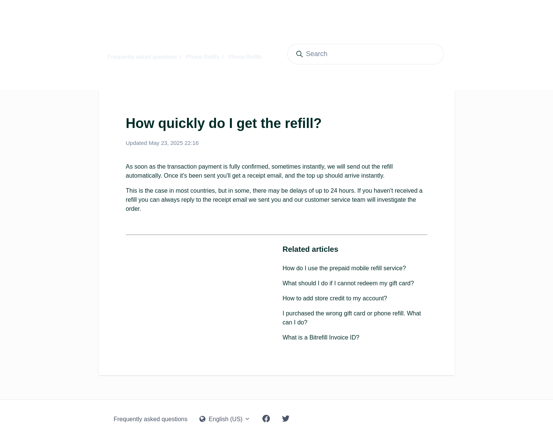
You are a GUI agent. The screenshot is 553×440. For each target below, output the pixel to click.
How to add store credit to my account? (335, 298)
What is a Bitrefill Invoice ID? (321, 337)
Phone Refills (202, 56)
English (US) (224, 419)
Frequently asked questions (142, 56)
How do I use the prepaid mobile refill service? (344, 268)
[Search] (365, 54)
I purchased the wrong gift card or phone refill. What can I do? (352, 318)
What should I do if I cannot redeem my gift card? (348, 283)
